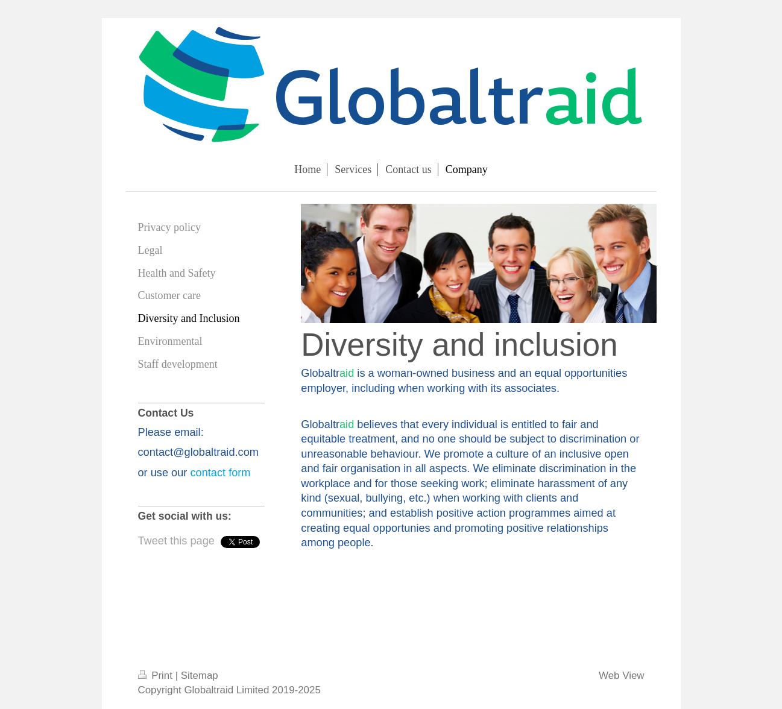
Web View (621, 675)
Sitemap (199, 675)
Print (156, 675)
